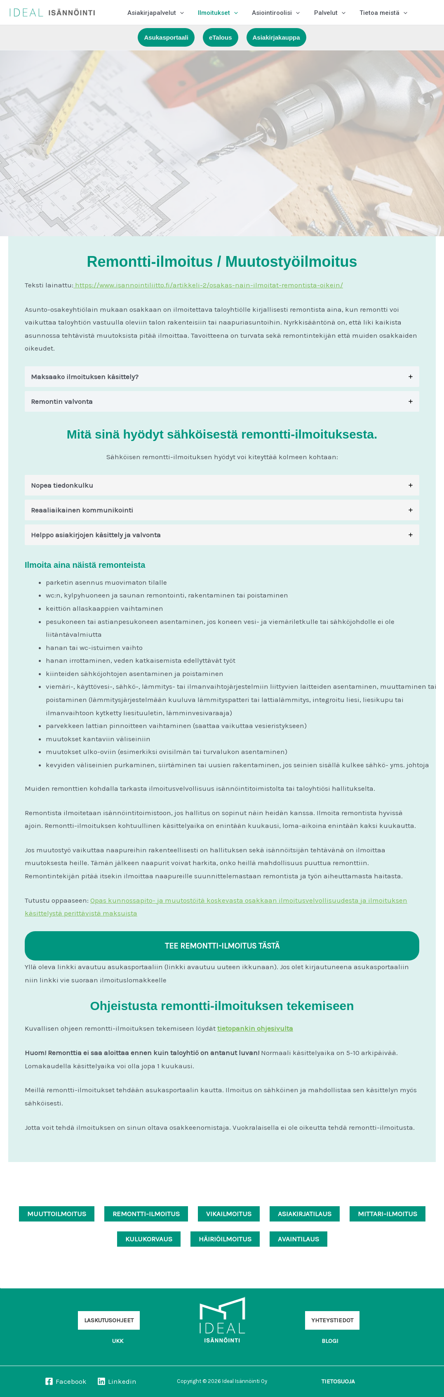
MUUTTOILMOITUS (56, 1214)
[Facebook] (65, 1381)
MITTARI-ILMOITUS (387, 1214)
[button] (179, 12)
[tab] (222, 376)
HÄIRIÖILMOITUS (225, 1239)
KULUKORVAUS (148, 1239)
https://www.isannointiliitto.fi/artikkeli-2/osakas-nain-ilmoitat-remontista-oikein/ (208, 285)
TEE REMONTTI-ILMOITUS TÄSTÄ (222, 946)
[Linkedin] (116, 1381)
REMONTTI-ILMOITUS (146, 1214)
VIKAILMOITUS (228, 1214)
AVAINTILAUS (298, 1239)
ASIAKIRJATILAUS (304, 1214)
